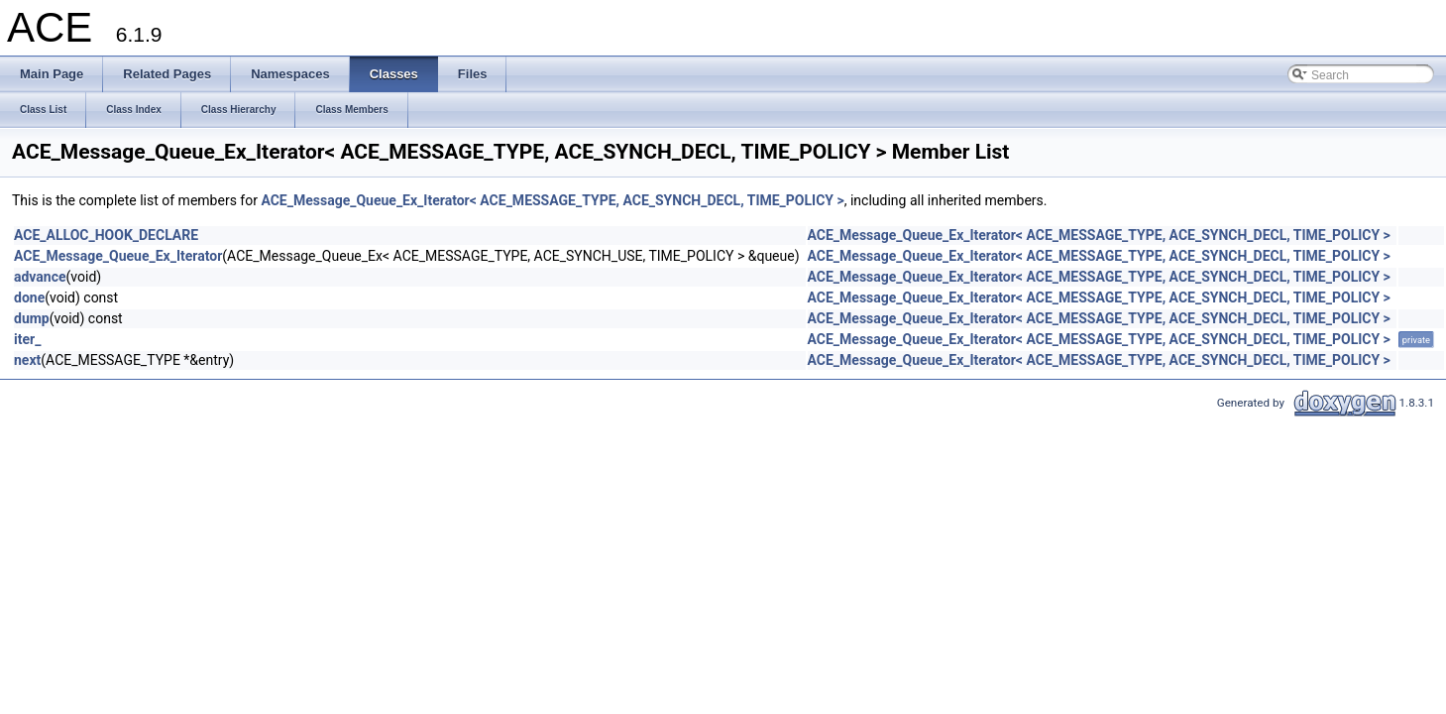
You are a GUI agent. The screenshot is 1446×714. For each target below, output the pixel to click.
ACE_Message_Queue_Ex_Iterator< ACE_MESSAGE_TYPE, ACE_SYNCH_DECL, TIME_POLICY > (552, 200)
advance (40, 277)
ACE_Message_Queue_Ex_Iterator (118, 256)
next (27, 360)
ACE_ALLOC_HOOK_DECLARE (106, 235)
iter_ (27, 339)
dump (32, 318)
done (29, 297)
